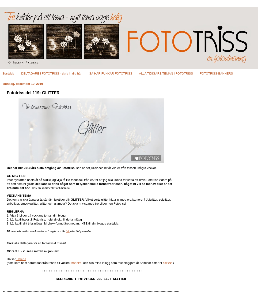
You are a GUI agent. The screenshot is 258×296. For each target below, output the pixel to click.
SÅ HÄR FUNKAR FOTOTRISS (110, 73)
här (68, 231)
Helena (21, 259)
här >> (167, 263)
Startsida (8, 73)
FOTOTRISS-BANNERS (216, 73)
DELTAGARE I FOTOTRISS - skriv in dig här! (51, 73)
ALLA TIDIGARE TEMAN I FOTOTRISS (166, 73)
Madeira (76, 263)
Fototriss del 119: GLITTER (33, 92)
